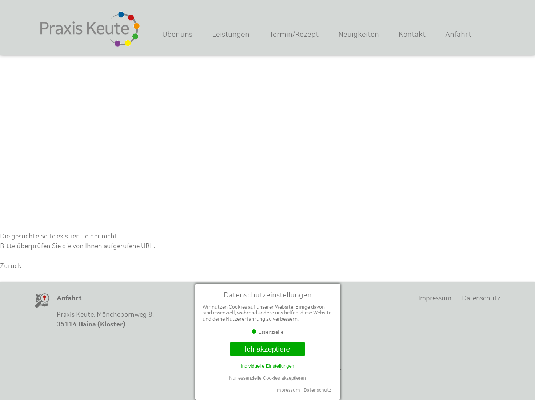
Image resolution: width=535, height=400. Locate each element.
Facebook (459, 13)
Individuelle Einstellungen (267, 366)
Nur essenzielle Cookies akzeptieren (267, 378)
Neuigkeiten (358, 34)
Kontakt (412, 34)
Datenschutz (317, 390)
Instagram (483, 13)
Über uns (177, 34)
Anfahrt (458, 34)
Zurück (10, 266)
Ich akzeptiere (267, 349)
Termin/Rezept (294, 34)
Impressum (287, 390)
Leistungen (230, 34)
